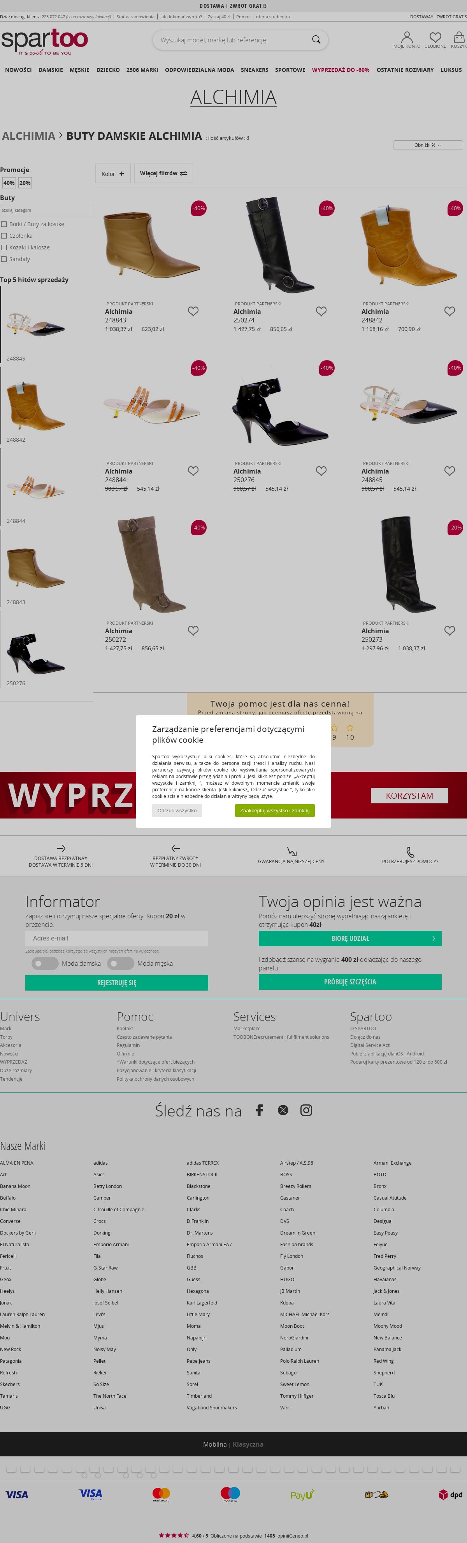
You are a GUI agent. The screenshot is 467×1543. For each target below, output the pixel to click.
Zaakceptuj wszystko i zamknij (275, 810)
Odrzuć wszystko (177, 810)
